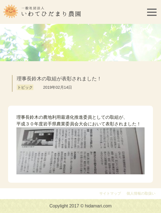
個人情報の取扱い (141, 193)
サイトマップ (110, 193)
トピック (25, 87)
